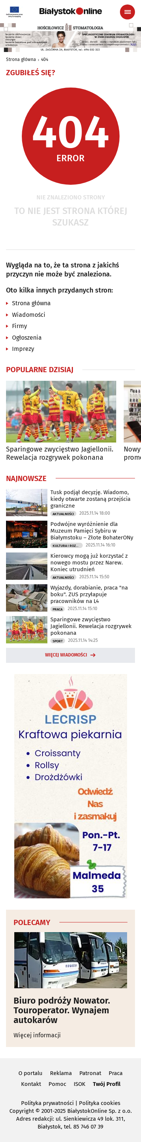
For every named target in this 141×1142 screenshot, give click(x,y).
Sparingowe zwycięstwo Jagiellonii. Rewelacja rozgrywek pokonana (59, 454)
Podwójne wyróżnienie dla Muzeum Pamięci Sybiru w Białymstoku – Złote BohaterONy (91, 531)
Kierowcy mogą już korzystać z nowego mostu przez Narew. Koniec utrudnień (89, 562)
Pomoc (57, 1084)
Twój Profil (106, 1084)
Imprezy (23, 348)
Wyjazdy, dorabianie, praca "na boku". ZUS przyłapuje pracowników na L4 (89, 594)
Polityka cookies (99, 1103)
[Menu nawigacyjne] (127, 11)
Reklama (61, 1073)
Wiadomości (28, 314)
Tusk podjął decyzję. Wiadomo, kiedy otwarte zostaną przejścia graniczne (90, 499)
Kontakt (31, 1084)
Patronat (90, 1073)
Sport (58, 641)
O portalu (30, 1073)
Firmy (19, 326)
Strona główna (21, 59)
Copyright (21, 1111)
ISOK (79, 1084)
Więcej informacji (37, 1035)
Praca (57, 609)
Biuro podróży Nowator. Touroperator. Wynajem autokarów (62, 1010)
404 (44, 59)
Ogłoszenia (27, 337)
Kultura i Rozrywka (68, 546)
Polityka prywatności (47, 1103)
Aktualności (63, 514)
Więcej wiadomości (66, 655)
